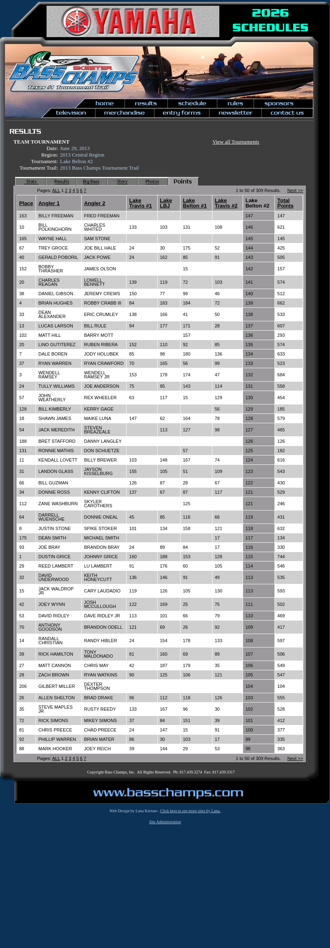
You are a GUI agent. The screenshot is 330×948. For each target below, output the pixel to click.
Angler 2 (94, 203)
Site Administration (165, 822)
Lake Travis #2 (226, 203)
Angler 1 (49, 203)
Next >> (295, 190)
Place (26, 203)
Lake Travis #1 (140, 203)
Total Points (285, 203)
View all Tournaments (235, 142)
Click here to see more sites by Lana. (190, 811)
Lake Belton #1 (195, 203)
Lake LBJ (166, 203)
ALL (56, 190)
